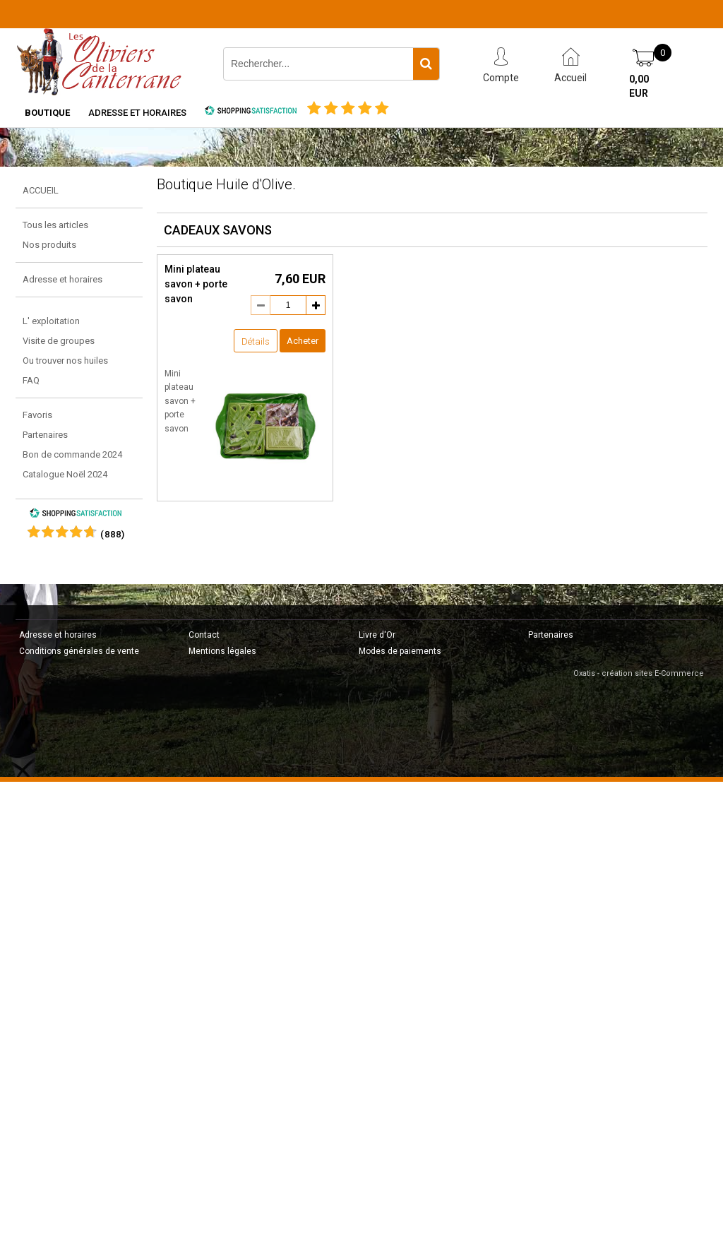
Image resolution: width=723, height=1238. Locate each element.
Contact (204, 635)
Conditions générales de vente (79, 651)
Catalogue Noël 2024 (65, 474)
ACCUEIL (41, 190)
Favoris (37, 415)
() (112, 534)
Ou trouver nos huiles (65, 360)
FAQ (31, 380)
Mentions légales (222, 651)
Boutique (47, 112)
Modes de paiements (400, 651)
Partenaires (45, 434)
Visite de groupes (59, 340)
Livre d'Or (377, 635)
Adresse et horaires (137, 112)
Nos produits (49, 244)
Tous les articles (55, 225)
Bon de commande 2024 (72, 454)
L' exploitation (51, 321)
